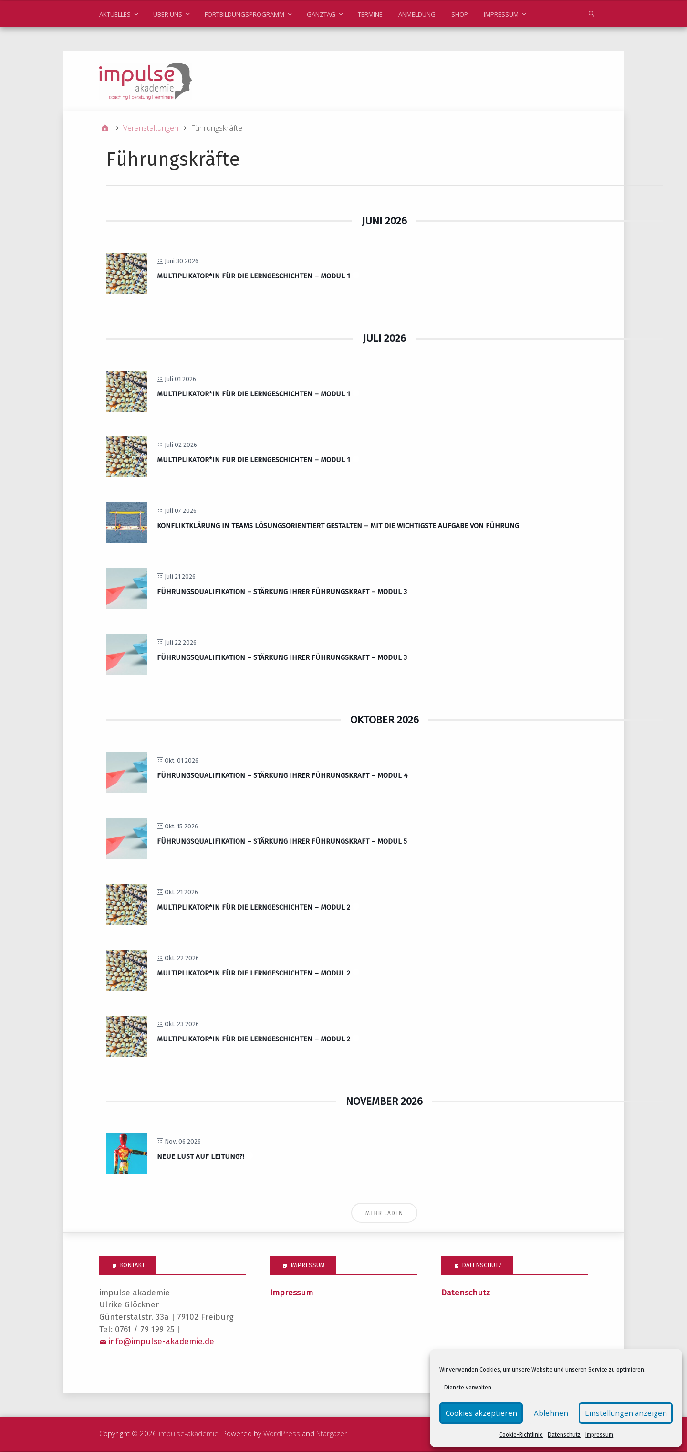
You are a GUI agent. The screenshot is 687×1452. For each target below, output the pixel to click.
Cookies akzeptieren (479, 1413)
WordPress (281, 1434)
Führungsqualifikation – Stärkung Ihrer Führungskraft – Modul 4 (282, 776)
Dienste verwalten (469, 1387)
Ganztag (321, 14)
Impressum (600, 1434)
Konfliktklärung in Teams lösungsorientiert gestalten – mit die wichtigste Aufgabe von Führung (338, 526)
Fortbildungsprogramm (244, 14)
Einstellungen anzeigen (630, 1413)
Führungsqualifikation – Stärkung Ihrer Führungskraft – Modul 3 (282, 592)
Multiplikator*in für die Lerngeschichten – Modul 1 (253, 277)
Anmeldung (417, 14)
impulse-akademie (189, 1434)
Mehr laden (384, 1214)
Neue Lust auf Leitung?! (200, 1157)
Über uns (167, 14)
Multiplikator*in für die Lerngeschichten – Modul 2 (253, 907)
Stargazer (331, 1434)
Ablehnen (553, 1413)
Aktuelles (115, 14)
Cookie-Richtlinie (522, 1434)
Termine (370, 14)
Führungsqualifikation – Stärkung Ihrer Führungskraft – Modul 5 (282, 841)
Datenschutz (565, 1434)
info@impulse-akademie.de (161, 1342)
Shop (459, 14)
